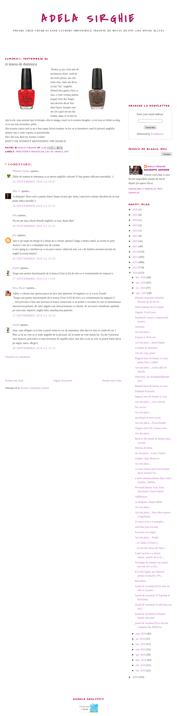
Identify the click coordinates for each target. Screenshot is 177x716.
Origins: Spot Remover (147, 458)
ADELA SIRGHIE (88, 19)
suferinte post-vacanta (146, 527)
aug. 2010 (141, 633)
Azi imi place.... (143, 332)
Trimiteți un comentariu (17, 356)
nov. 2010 (141, 282)
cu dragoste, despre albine (148, 501)
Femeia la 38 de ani (145, 337)
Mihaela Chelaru (21, 171)
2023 (135, 225)
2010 (135, 272)
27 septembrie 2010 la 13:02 (34, 278)
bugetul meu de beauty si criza (151, 396)
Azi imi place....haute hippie (150, 342)
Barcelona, (140, 581)
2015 (135, 246)
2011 (135, 267)
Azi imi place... (143, 463)
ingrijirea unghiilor (30, 151)
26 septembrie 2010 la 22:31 (34, 226)
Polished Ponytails (145, 391)
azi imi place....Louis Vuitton (150, 453)
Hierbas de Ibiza (143, 447)
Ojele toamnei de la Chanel (149, 307)
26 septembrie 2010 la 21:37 (34, 205)
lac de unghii (54, 151)
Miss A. (16, 191)
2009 (135, 677)
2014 (135, 251)
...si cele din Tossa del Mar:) (150, 548)
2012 (135, 262)
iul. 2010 (141, 638)
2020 (135, 241)
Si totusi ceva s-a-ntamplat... (150, 521)
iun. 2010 (141, 644)
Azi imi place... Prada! (147, 537)
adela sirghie (156, 166)
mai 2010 (141, 649)
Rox (14, 235)
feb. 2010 (141, 665)
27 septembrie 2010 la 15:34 (34, 315)
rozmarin (140, 326)
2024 (135, 220)
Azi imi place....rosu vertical (150, 401)
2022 (135, 230)
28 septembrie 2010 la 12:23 (34, 348)
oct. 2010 (141, 287)
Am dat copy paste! (145, 353)
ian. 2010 (141, 670)
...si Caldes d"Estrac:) (146, 542)
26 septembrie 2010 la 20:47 (34, 181)
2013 (135, 257)
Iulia (14, 215)
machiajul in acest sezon (148, 417)
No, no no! (140, 407)
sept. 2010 (141, 293)
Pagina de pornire (63, 380)
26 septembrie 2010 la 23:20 (34, 258)
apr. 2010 (141, 654)
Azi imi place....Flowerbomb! (150, 422)
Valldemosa (141, 496)
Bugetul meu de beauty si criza (151, 386)
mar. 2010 (141, 660)
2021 (135, 235)
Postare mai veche (111, 380)
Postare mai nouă (14, 380)
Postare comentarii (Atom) (35, 388)
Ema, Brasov (19, 287)
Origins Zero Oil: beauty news (151, 428)
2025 (135, 214)
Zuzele (16, 268)
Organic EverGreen (145, 312)
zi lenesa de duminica (146, 347)
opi (66, 151)
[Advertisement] (88, 45)
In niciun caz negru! (145, 532)
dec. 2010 (141, 277)
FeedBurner (157, 134)
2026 (135, 209)
